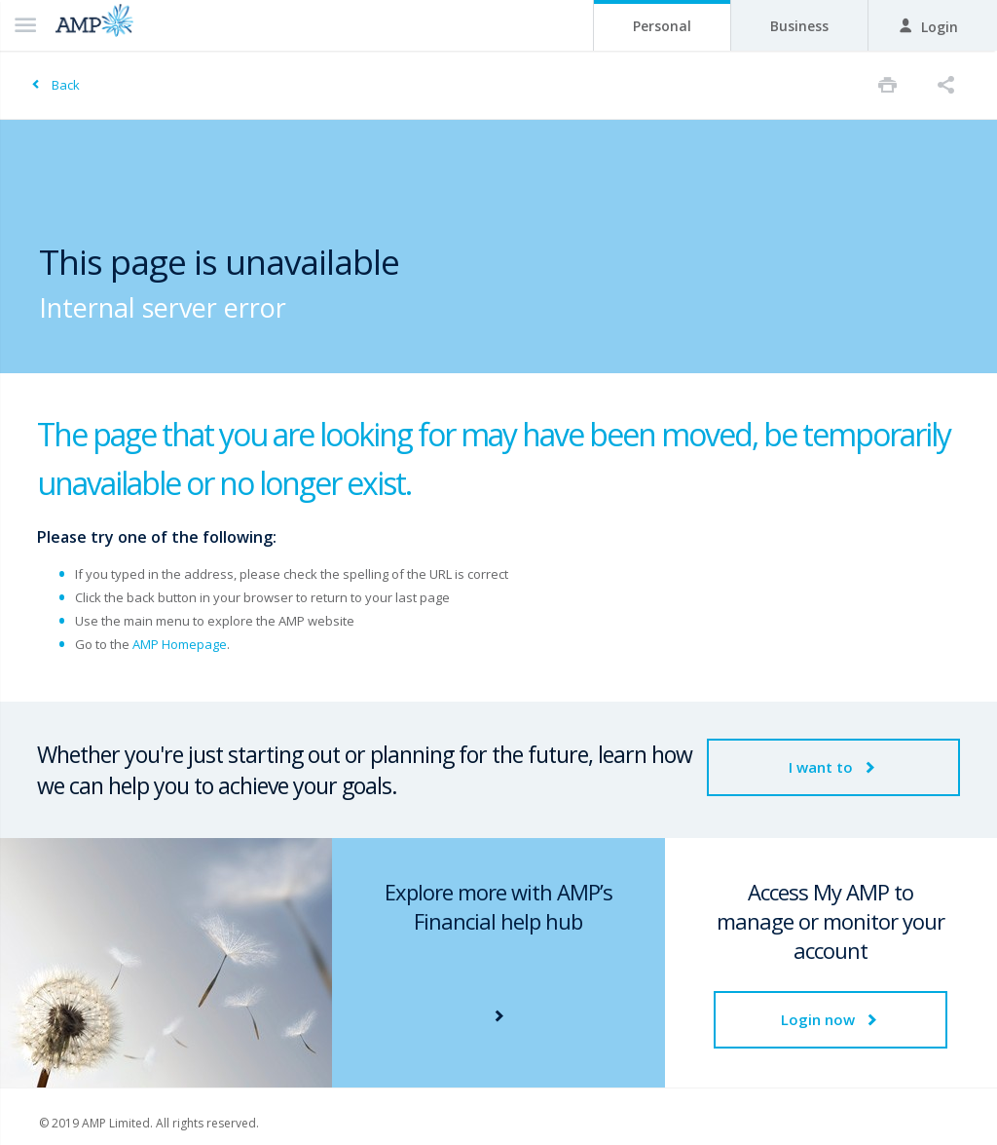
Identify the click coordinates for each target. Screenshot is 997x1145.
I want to (833, 767)
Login (928, 27)
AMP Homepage (179, 644)
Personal (662, 26)
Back (66, 85)
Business (799, 26)
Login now (830, 1019)
